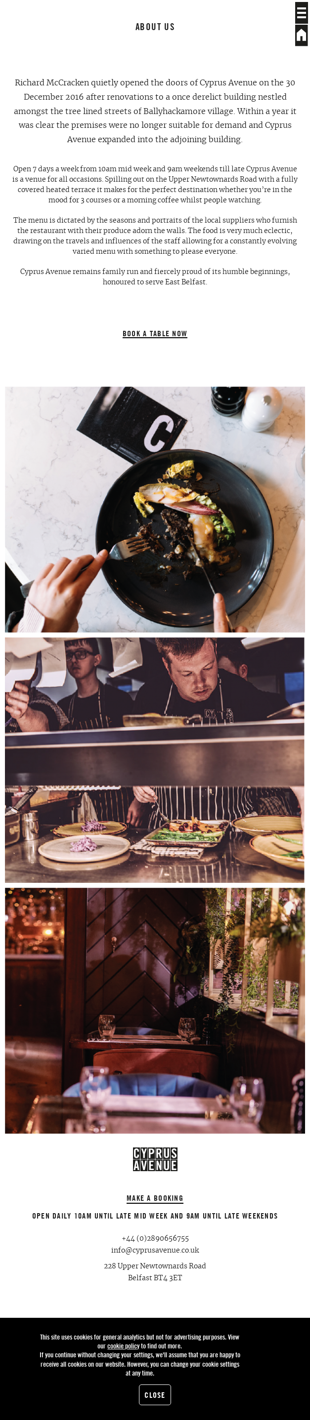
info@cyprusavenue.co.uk (155, 1250)
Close (154, 1395)
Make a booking (155, 1198)
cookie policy (123, 1345)
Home (301, 35)
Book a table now (155, 333)
